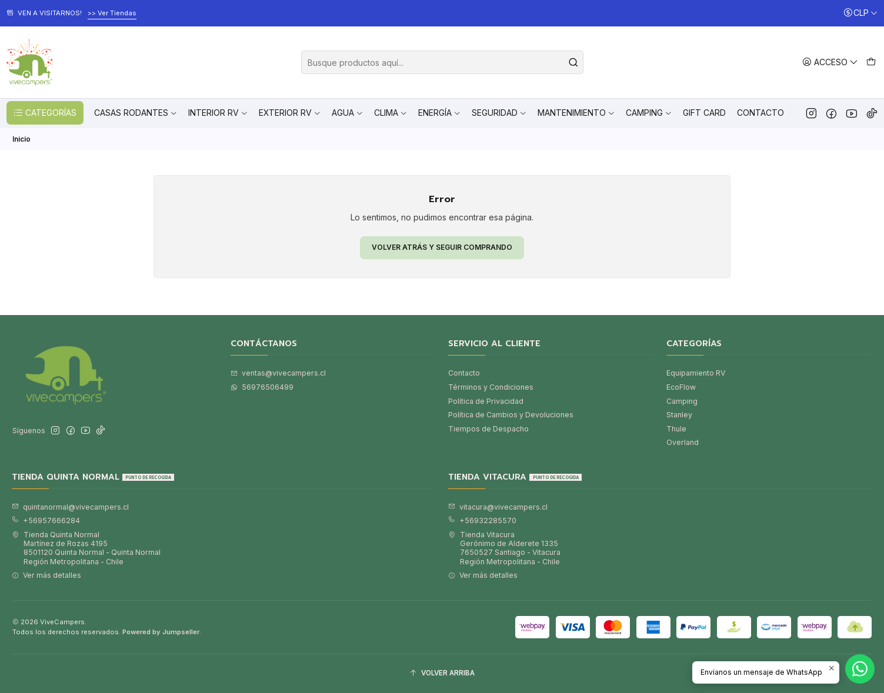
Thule (676, 428)
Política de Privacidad (485, 401)
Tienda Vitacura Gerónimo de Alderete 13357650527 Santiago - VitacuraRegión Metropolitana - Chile (504, 548)
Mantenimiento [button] (576, 113)
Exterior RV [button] (290, 113)
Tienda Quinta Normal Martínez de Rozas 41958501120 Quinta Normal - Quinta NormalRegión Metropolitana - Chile (86, 548)
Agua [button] (347, 113)
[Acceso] (830, 62)
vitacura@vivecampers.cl (498, 507)
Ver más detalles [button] (46, 575)
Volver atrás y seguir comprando (442, 247)
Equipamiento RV (695, 373)
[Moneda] (860, 13)
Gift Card (704, 113)
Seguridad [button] (499, 113)
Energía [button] (439, 113)
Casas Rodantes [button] (136, 113)
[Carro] (871, 62)
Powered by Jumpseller (160, 632)
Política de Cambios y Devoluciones (510, 414)
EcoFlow (681, 387)
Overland (682, 442)
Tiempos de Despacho (488, 428)
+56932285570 (482, 520)
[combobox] (442, 62)
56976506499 (262, 387)
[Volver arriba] (442, 674)
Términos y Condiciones (490, 387)
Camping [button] (649, 113)
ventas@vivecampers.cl (278, 373)
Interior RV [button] (218, 113)
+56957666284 (46, 520)
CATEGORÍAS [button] (44, 113)
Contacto (760, 113)
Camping (682, 401)
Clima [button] (391, 113)
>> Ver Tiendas (112, 13)
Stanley (679, 414)
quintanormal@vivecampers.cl (70, 507)
